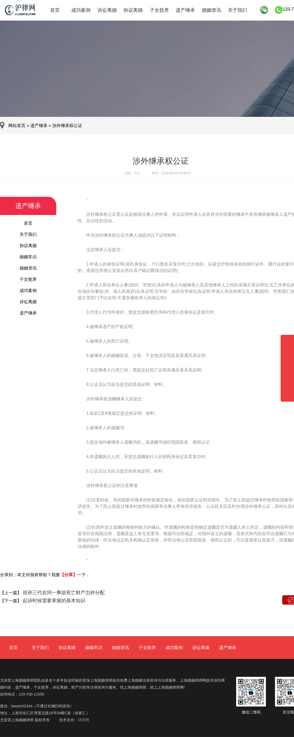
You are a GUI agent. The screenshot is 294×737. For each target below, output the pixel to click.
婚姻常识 (28, 257)
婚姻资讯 (211, 10)
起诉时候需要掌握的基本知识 (53, 600)
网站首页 (16, 125)
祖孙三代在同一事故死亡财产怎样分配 (63, 592)
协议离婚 (133, 10)
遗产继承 (185, 10)
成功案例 (81, 10)
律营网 (83, 720)
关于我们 (237, 10)
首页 (55, 10)
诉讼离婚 (107, 10)
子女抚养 (159, 10)
